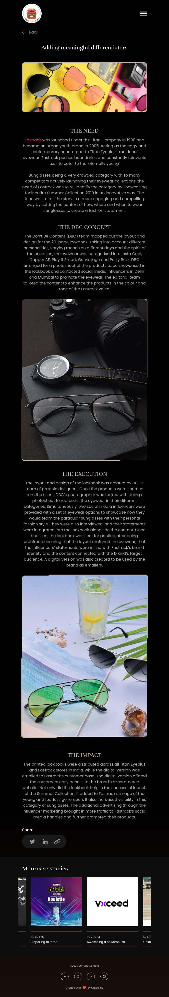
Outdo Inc (97, 988)
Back (33, 32)
